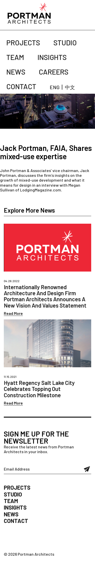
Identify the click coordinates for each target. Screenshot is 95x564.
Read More (13, 313)
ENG (55, 87)
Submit (87, 469)
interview (50, 185)
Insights (52, 57)
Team (15, 57)
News (15, 72)
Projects (23, 42)
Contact (21, 86)
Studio (65, 42)
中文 (70, 87)
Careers (53, 72)
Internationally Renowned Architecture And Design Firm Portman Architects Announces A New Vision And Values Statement (45, 296)
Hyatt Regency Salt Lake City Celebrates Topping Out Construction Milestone (39, 388)
